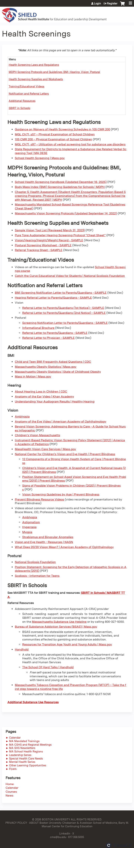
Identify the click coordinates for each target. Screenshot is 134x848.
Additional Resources (22, 100)
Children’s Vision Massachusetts (37, 435)
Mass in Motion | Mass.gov (33, 376)
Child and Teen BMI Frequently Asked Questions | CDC (53, 361)
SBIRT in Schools (19, 108)
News (9, 795)
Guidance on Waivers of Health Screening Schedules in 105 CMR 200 (62, 129)
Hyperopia (29, 527)
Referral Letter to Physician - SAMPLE (48, 338)
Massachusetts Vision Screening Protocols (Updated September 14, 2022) (66, 213)
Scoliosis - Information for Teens (37, 575)
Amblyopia (22, 416)
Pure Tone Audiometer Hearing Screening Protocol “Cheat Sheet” (60, 235)
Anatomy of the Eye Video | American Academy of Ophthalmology (60, 421)
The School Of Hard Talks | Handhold (48, 667)
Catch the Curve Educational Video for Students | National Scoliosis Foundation (70, 276)
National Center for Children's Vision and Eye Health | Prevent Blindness (65, 454)
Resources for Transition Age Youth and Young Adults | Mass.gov (67, 644)
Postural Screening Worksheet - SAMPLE (43, 245)
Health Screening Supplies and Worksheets (36, 79)
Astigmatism (31, 522)
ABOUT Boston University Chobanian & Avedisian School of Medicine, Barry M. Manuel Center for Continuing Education (79, 824)
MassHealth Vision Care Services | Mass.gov (45, 449)
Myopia (27, 532)
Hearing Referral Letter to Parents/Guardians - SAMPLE (53, 297)
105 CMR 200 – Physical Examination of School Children (53, 139)
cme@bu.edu (58, 837)
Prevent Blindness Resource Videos (39, 499)
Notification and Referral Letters (29, 93)
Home (10, 784)
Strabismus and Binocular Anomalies (47, 537)
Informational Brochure (38, 328)
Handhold (22, 649)
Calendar (12, 787)
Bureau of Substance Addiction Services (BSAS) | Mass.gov (56, 626)
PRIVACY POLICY (16, 822)
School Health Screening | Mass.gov (40, 158)
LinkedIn (64, 833)
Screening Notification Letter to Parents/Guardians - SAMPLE (65, 323)
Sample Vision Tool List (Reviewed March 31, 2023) (50, 230)
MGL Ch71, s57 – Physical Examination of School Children (55, 134)
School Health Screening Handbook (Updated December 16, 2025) (61, 182)
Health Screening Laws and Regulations (34, 64)
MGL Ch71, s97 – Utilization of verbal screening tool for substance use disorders (70, 144)
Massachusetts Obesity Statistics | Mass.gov (45, 366)
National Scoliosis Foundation (35, 562)
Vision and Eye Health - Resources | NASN (44, 542)
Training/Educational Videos (26, 86)
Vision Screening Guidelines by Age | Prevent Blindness (60, 494)
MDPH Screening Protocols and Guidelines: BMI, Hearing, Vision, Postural (54, 72)
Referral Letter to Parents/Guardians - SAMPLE (54, 333)
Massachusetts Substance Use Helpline (59, 621)
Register (112, 3)
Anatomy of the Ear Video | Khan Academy (44, 396)
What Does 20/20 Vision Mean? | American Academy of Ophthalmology (64, 547)
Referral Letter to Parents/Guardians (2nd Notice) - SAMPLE (64, 313)
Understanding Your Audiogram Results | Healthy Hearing (55, 401)
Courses (11, 791)
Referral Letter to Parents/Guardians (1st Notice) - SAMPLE (63, 308)
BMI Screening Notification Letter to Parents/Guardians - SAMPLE (61, 292)
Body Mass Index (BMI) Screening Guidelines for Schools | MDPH (60, 187)
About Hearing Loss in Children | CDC (41, 391)
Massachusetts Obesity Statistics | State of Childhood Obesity (58, 371)
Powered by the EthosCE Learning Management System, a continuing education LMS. (119, 845)
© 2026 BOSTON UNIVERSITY (51, 819)
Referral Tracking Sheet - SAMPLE (38, 250)
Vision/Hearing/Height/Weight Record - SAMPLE (49, 240)
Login (97, 3)
